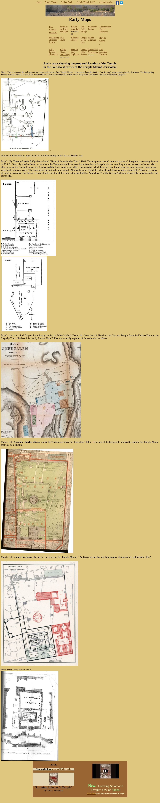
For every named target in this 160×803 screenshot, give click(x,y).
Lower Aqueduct (75, 28)
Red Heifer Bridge (84, 29)
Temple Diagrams (92, 38)
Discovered (105, 29)
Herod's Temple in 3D (86, 2)
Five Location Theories (103, 51)
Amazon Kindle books (61, 769)
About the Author (106, 2)
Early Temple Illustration (53, 51)
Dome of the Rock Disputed (64, 29)
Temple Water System (84, 51)
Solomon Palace (75, 38)
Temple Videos (51, 2)
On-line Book (66, 2)
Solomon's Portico (92, 28)
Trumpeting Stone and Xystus (54, 39)
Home (39, 2)
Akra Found (62, 38)
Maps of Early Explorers (75, 51)
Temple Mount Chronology (65, 52)
